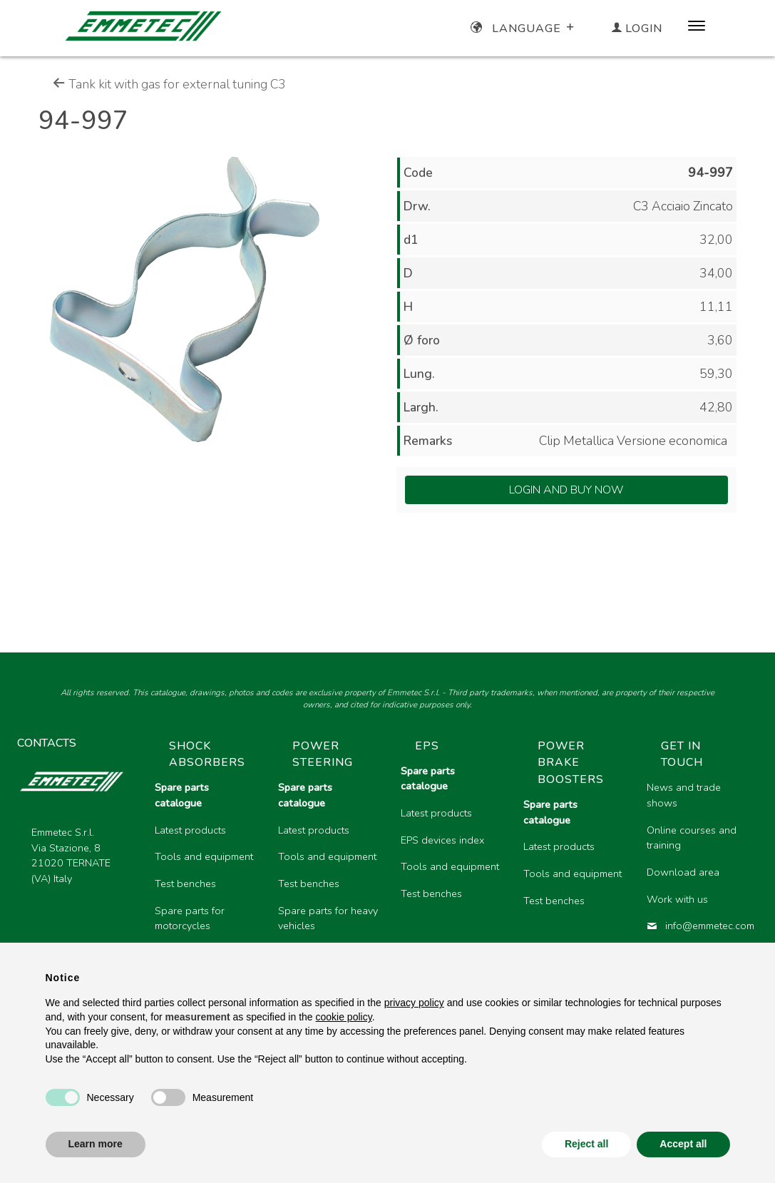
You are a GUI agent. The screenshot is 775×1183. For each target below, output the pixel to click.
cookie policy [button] (344, 1017)
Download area (683, 872)
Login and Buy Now (566, 490)
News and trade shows (684, 795)
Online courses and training (691, 838)
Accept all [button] (683, 1143)
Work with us (677, 899)
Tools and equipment (204, 856)
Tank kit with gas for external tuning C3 (169, 84)
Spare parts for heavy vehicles (328, 918)
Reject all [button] (586, 1143)
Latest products (190, 830)
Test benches (185, 883)
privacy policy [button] (414, 1002)
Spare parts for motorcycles (190, 918)
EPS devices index (442, 840)
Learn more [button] (95, 1143)
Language (524, 28)
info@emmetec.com (696, 925)
